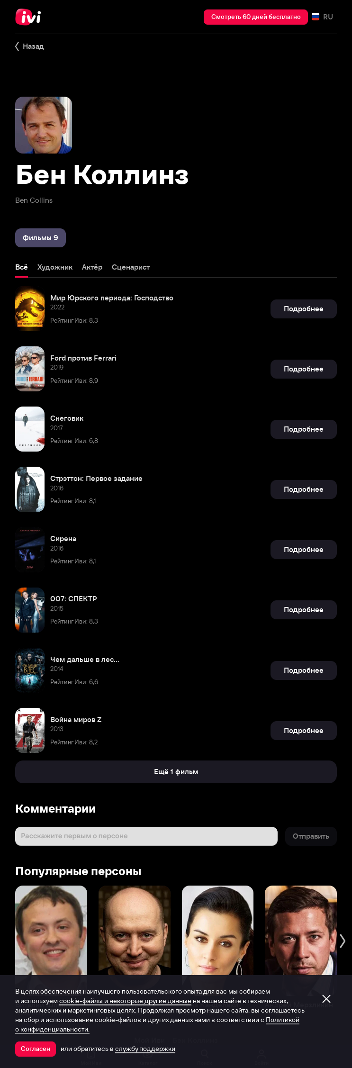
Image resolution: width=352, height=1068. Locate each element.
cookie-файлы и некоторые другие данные (125, 1001)
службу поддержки (145, 1048)
